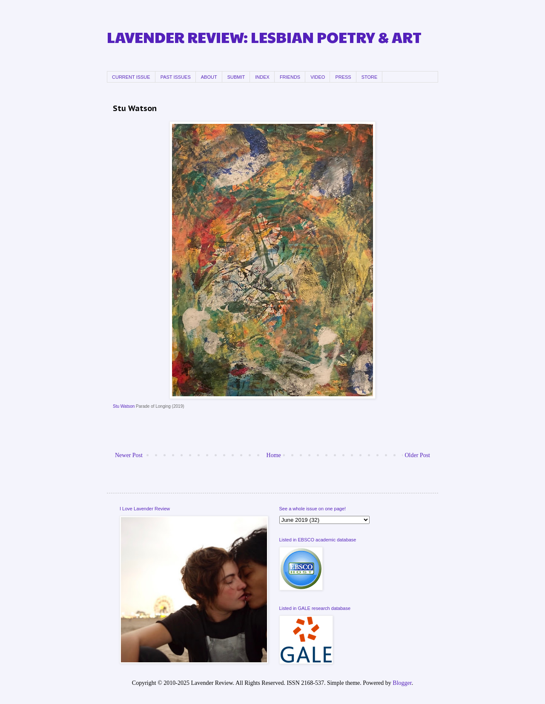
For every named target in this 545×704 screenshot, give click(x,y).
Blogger (402, 683)
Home (274, 455)
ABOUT (209, 77)
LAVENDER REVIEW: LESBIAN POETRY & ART (264, 36)
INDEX (262, 77)
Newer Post (129, 455)
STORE (369, 77)
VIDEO (317, 77)
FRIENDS (290, 77)
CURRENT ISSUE (131, 77)
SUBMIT (236, 77)
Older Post (417, 455)
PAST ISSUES (176, 77)
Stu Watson (124, 406)
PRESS (343, 77)
